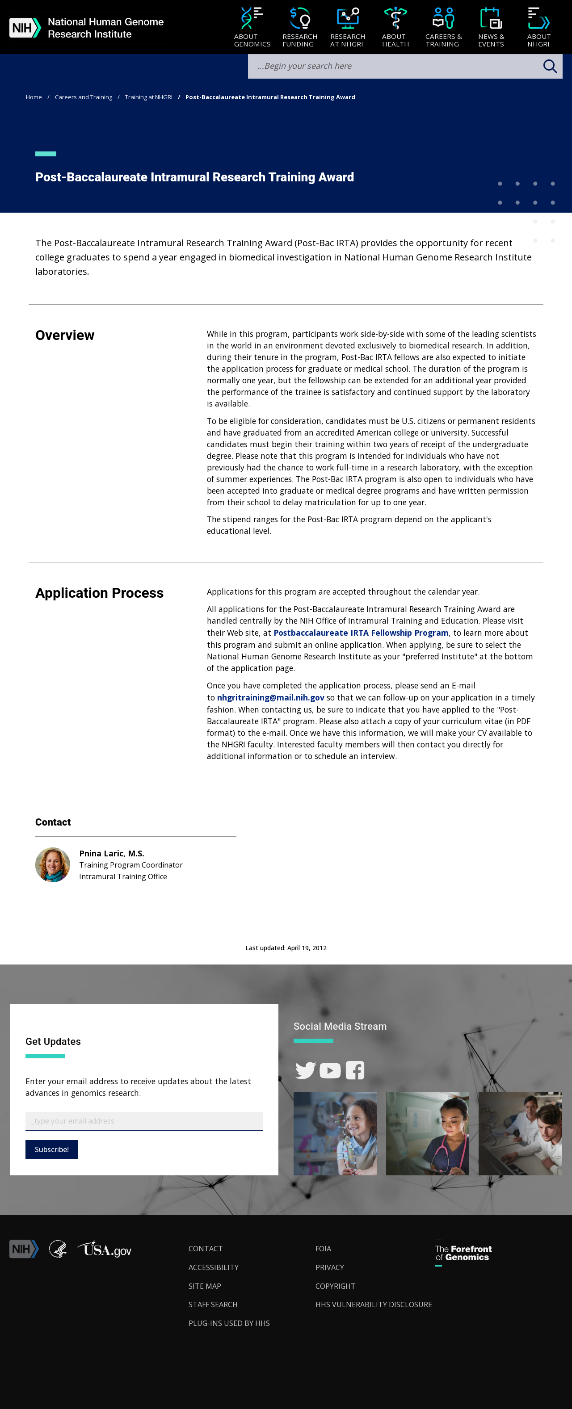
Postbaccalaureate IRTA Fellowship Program (361, 632)
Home (34, 97)
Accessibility (214, 1267)
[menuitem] (252, 27)
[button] (104, 1256)
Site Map (205, 1286)
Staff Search (213, 1304)
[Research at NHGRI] (348, 28)
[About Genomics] (252, 28)
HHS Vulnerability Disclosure (373, 1304)
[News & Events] (491, 28)
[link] (306, 1070)
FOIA (323, 1249)
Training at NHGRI (148, 97)
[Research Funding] (300, 28)
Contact (206, 1249)
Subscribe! (52, 1149)
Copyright (335, 1286)
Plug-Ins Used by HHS (229, 1323)
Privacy (329, 1267)
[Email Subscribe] (144, 1121)
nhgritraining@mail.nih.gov (270, 697)
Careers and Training (83, 97)
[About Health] (396, 28)
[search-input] (405, 66)
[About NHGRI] (539, 28)
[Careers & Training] (443, 28)
